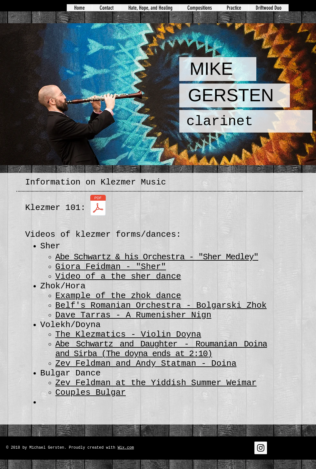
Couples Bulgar (90, 392)
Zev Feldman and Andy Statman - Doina (146, 363)
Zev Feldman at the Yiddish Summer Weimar (156, 383)
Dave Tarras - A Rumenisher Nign (133, 315)
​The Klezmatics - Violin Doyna (128, 334)
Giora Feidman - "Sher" (110, 267)
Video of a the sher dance (118, 276)
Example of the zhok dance (118, 296)
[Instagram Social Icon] (260, 448)
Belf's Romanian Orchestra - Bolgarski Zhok (161, 305)
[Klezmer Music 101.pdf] (98, 206)
